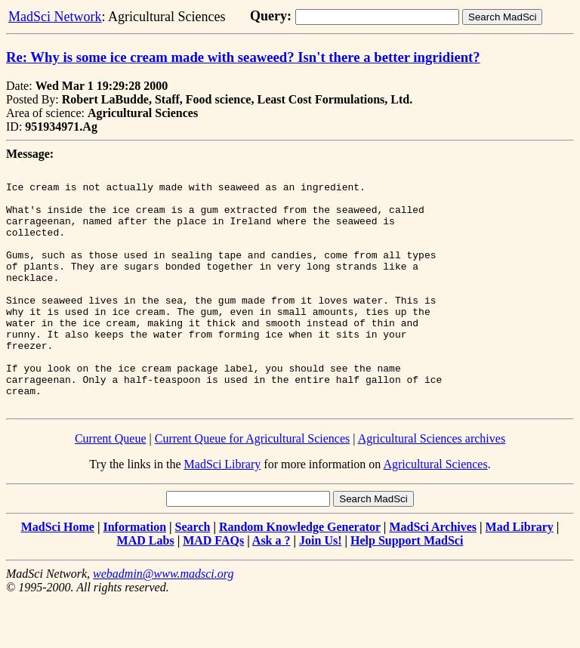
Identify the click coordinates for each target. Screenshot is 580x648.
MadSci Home (57, 574)
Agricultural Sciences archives (431, 486)
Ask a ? (271, 588)
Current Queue (111, 486)
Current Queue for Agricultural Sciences (252, 486)
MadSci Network (54, 16)
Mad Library (520, 574)
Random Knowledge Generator (300, 574)
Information (134, 574)
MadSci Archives (433, 574)
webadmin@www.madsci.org (163, 621)
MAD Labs (145, 588)
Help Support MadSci (406, 588)
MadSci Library (222, 511)
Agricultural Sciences (435, 511)
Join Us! (320, 588)
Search (193, 574)
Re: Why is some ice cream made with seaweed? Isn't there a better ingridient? (243, 57)
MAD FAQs (213, 588)
